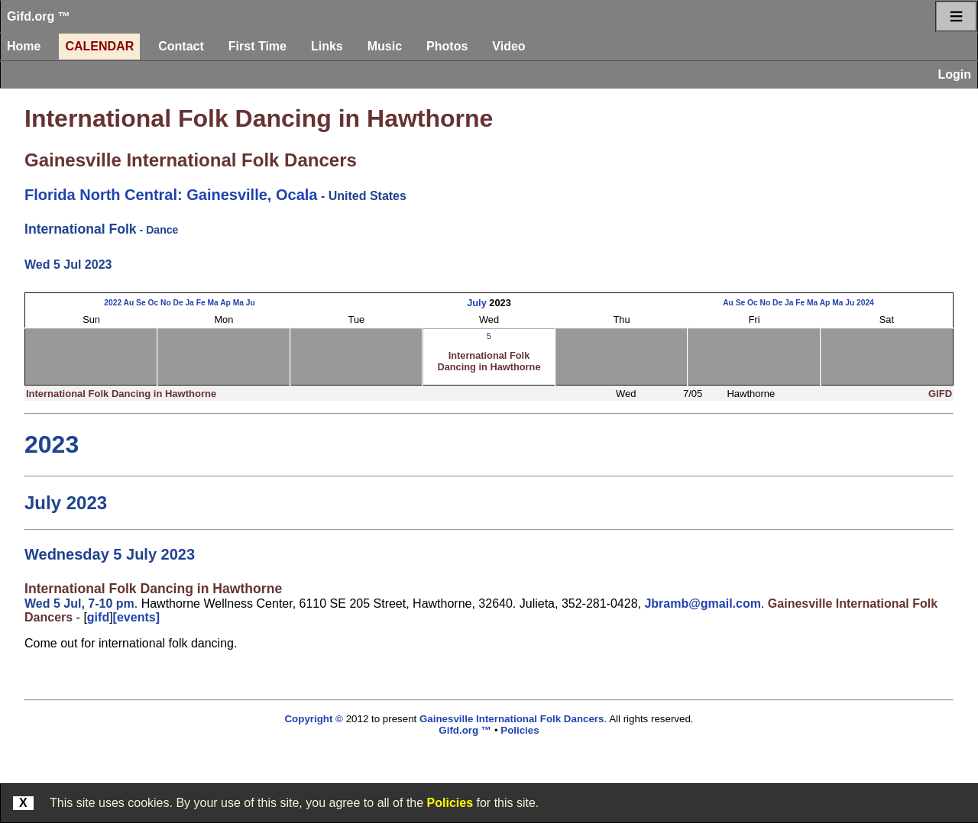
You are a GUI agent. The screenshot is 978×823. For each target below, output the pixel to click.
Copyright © (313, 719)
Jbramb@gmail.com (702, 603)
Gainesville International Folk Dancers (190, 160)
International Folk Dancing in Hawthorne (258, 118)
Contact (181, 46)
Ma (212, 303)
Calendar (99, 46)
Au (129, 303)
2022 (112, 303)
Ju (250, 303)
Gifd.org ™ (38, 16)
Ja (189, 303)
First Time (257, 46)
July (477, 302)
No (165, 303)
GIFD (940, 393)
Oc (152, 303)
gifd (98, 617)
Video (508, 46)
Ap (225, 303)
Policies (450, 802)
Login (954, 74)
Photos (447, 46)
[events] (136, 617)
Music (385, 46)
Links (327, 46)
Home (23, 46)
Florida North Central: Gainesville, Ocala (170, 194)
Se (141, 303)
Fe (201, 303)
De (178, 303)
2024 (865, 303)
